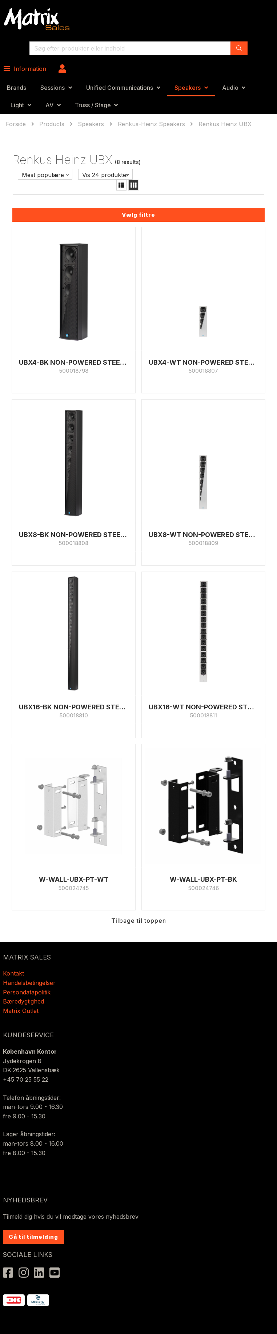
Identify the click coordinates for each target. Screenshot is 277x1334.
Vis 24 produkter (105, 175)
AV (49, 105)
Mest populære (43, 175)
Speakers (187, 87)
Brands (16, 87)
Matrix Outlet (21, 1010)
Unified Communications (119, 87)
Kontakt (13, 973)
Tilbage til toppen (138, 920)
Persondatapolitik (27, 992)
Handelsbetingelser (29, 982)
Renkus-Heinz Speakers (151, 124)
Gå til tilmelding (33, 1236)
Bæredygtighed (23, 1001)
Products (51, 124)
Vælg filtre (138, 214)
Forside (17, 124)
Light (17, 105)
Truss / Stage (93, 105)
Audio (230, 87)
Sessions (52, 87)
